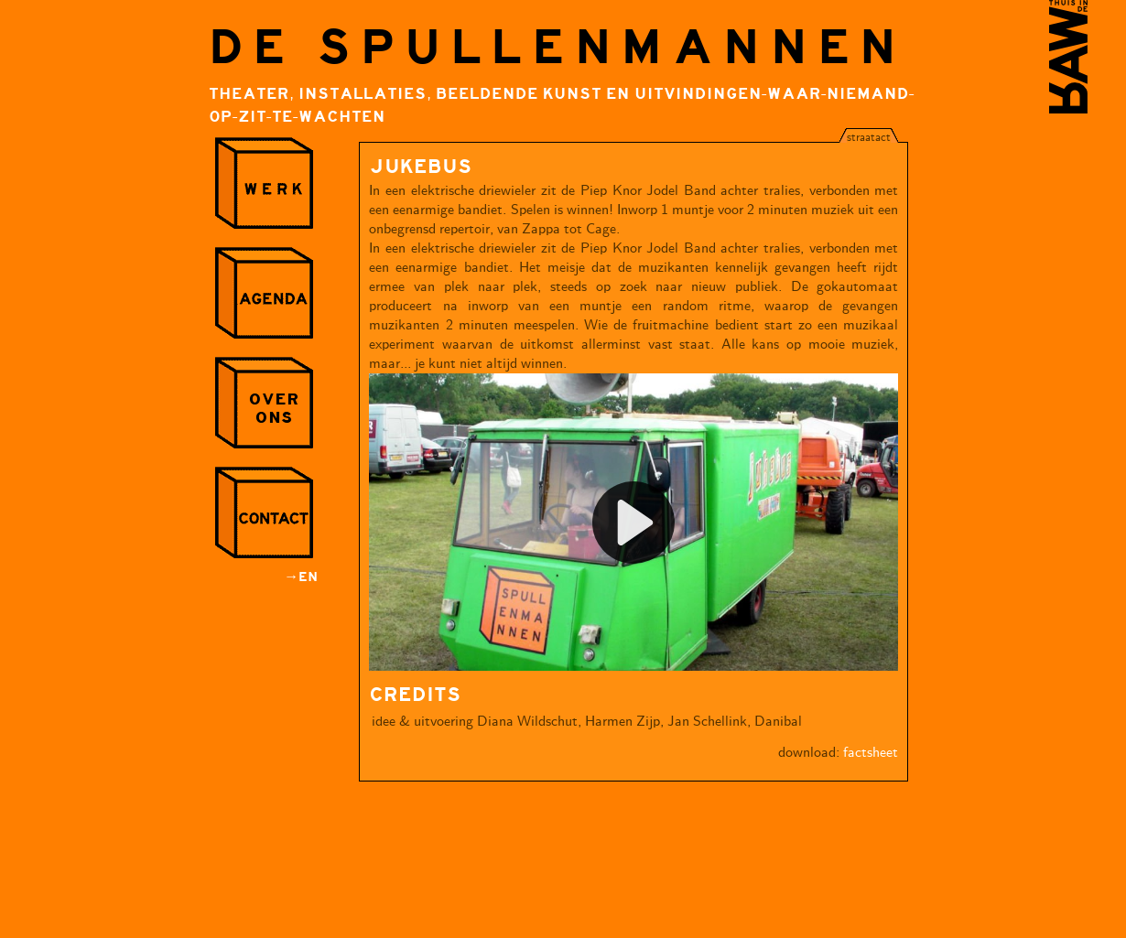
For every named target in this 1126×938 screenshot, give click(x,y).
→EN (301, 577)
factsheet (870, 752)
